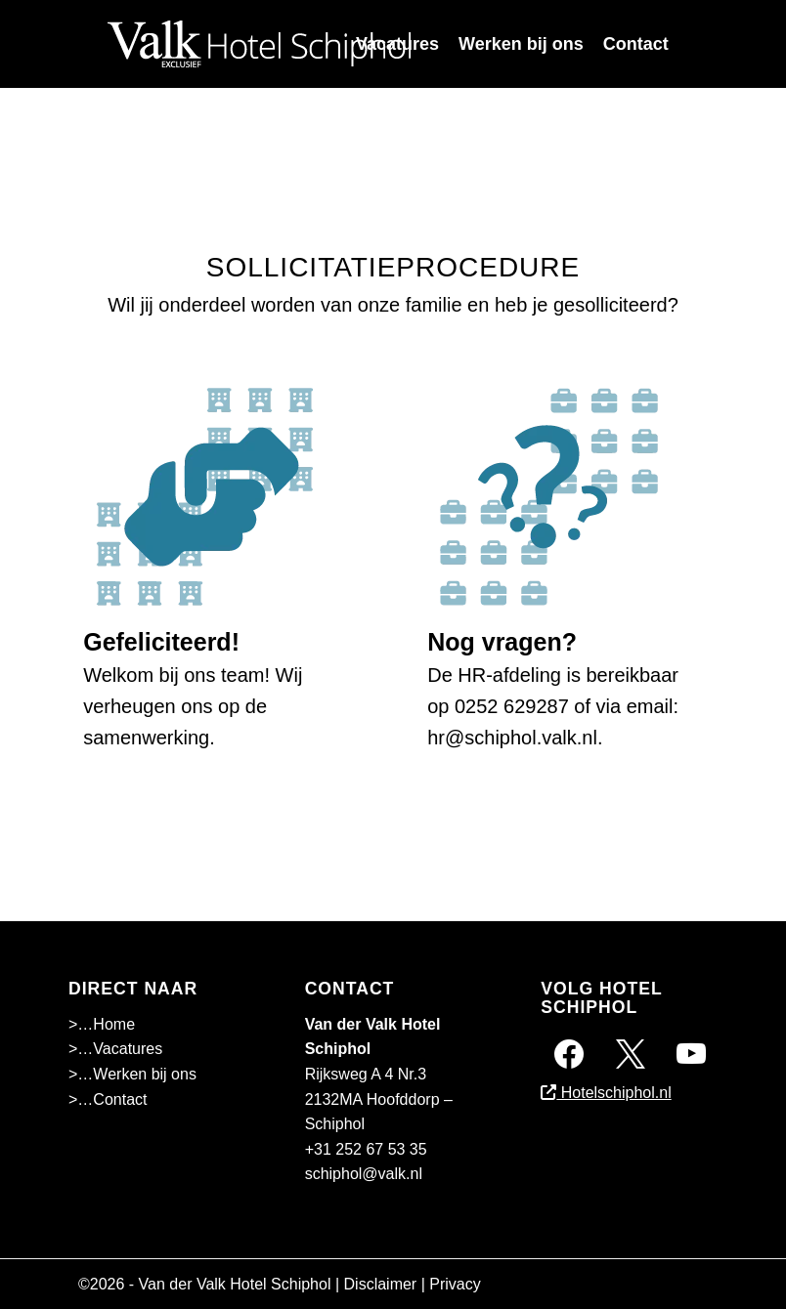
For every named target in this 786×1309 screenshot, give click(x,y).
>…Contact (107, 1099)
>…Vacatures (115, 1048)
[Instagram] (691, 1052)
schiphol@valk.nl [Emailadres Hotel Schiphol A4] (363, 1173)
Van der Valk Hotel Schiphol (235, 1284)
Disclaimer (380, 1284)
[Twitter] (630, 1052)
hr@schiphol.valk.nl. (514, 737)
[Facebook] (569, 1052)
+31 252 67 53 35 (366, 1149)
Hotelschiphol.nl (606, 1092)
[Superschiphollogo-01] (259, 44)
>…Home (101, 1024)
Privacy (454, 1284)
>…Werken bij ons (132, 1074)
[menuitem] (397, 44)
